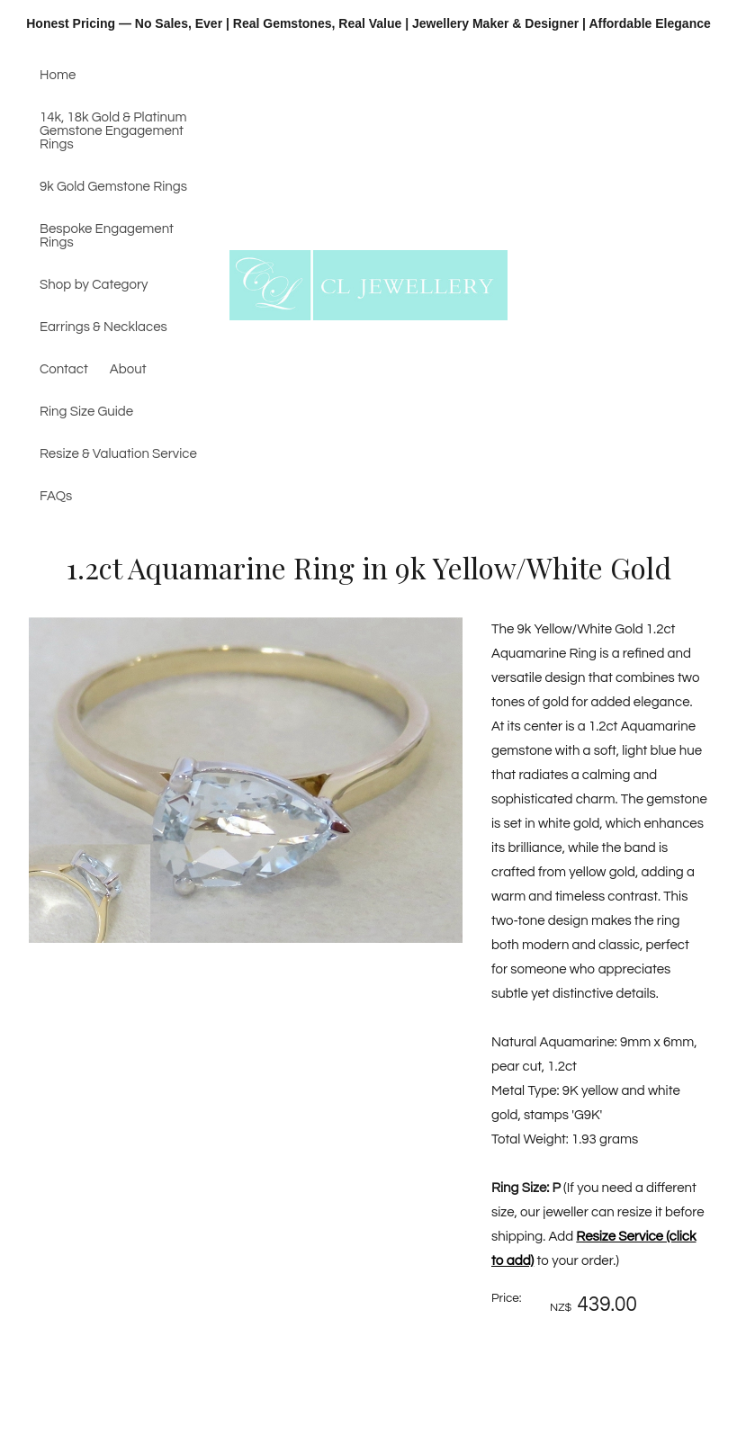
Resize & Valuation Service (118, 454)
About (128, 369)
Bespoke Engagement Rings (107, 235)
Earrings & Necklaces (103, 327)
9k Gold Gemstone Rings (113, 186)
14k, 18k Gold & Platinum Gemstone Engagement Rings (113, 131)
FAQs (56, 496)
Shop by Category (94, 284)
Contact (64, 369)
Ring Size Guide (86, 411)
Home (58, 75)
